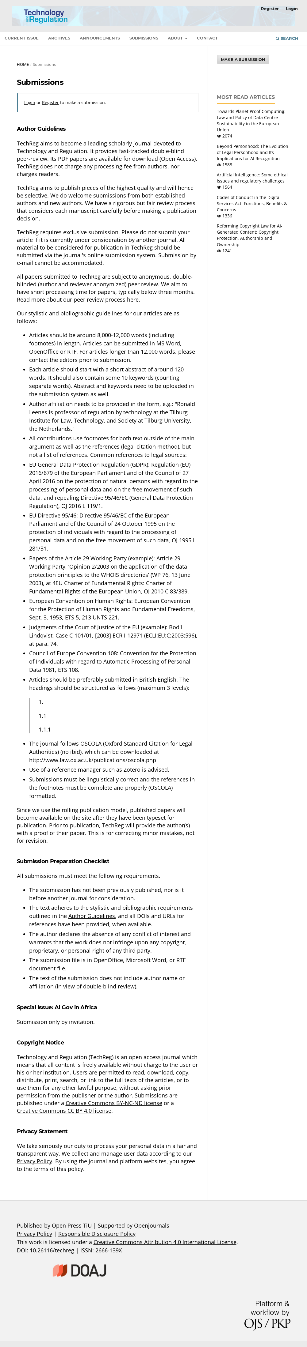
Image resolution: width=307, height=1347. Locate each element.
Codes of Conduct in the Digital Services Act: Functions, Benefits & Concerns (252, 203)
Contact (207, 38)
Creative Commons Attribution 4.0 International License (165, 1242)
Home (23, 64)
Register (270, 8)
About (176, 38)
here (133, 299)
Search (287, 38)
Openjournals (151, 1225)
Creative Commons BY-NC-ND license (114, 1103)
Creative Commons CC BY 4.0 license (64, 1110)
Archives (59, 38)
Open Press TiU (72, 1225)
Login (292, 8)
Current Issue (22, 38)
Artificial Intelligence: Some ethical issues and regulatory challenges (252, 178)
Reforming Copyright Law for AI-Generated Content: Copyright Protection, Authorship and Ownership (249, 235)
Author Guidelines (91, 916)
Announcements (100, 38)
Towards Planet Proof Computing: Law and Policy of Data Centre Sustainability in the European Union (251, 120)
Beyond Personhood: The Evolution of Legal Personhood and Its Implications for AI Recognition (252, 152)
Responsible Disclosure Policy (97, 1233)
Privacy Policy (34, 1161)
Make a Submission (243, 59)
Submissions (143, 38)
